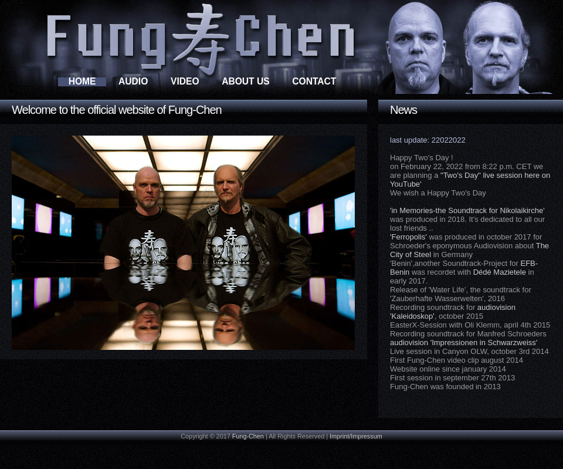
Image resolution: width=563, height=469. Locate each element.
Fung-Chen (248, 436)
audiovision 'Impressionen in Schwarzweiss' (463, 342)
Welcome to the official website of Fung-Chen (117, 109)
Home (82, 81)
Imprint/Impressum (356, 436)
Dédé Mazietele (499, 272)
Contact (314, 81)
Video (185, 81)
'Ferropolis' (408, 236)
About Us (245, 81)
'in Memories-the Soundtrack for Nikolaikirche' (467, 210)
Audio (133, 81)
